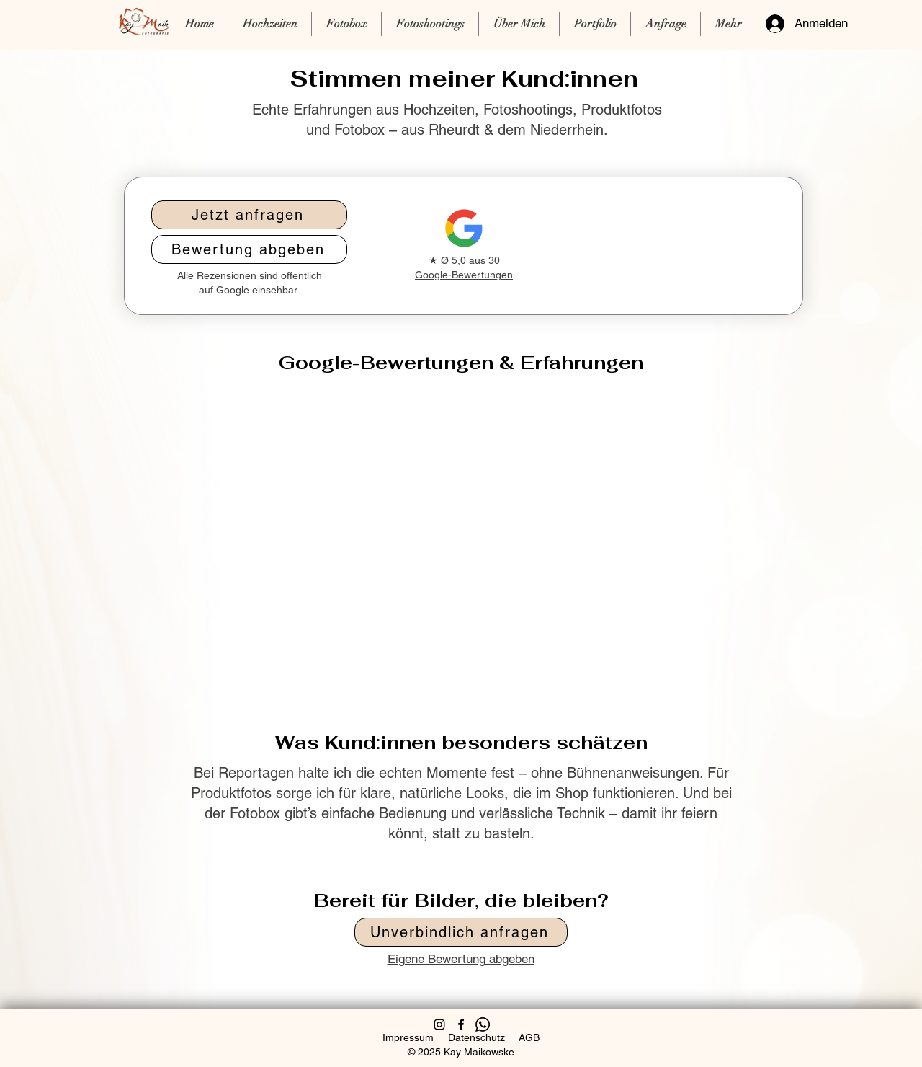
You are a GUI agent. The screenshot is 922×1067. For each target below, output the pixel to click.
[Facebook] (461, 1024)
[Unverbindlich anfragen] (461, 932)
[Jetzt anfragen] (249, 214)
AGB (529, 1037)
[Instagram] (439, 1024)
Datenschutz (476, 1037)
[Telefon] (482, 1024)
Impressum (408, 1037)
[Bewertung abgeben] (249, 249)
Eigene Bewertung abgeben (461, 959)
